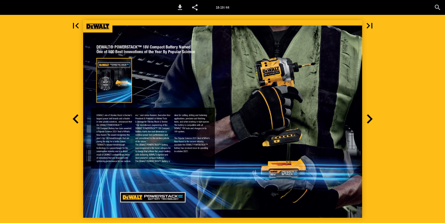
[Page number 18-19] (222, 7)
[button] (180, 7)
